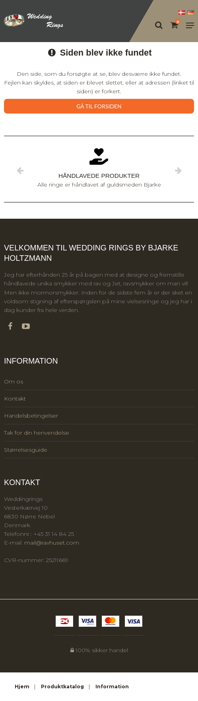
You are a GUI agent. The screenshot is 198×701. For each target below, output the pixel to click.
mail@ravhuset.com (51, 542)
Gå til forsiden (99, 106)
